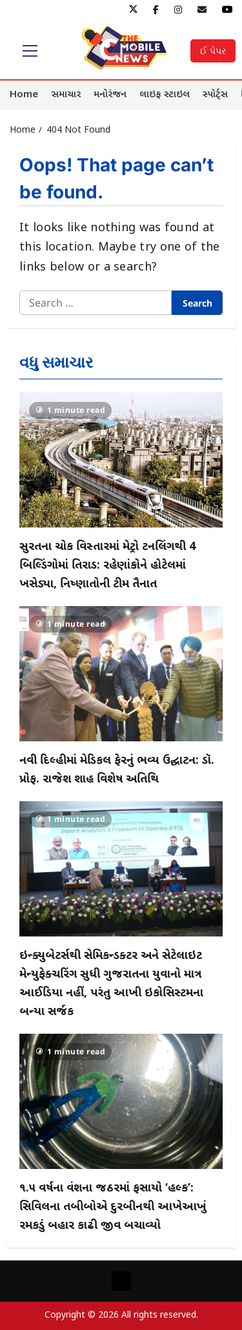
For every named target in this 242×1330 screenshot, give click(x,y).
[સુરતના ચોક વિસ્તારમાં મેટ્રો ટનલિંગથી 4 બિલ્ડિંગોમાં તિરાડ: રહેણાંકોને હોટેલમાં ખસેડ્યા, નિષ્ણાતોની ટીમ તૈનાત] (121, 459)
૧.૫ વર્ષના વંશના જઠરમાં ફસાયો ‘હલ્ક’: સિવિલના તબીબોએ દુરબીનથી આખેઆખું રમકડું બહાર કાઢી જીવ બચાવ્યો (113, 1207)
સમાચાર (66, 95)
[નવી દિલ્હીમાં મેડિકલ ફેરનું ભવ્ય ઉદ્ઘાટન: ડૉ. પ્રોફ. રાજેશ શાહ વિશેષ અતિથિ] (121, 673)
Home (24, 95)
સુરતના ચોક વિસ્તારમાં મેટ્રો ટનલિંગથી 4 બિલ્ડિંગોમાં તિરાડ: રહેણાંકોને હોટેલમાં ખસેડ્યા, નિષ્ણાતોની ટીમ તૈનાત (107, 566)
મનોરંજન (110, 95)
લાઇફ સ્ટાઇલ (164, 95)
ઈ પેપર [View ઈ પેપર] (213, 50)
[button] (30, 50)
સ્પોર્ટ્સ (215, 95)
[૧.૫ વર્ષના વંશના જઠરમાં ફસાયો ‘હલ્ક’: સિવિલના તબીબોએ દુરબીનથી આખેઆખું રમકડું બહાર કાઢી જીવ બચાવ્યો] (121, 1101)
